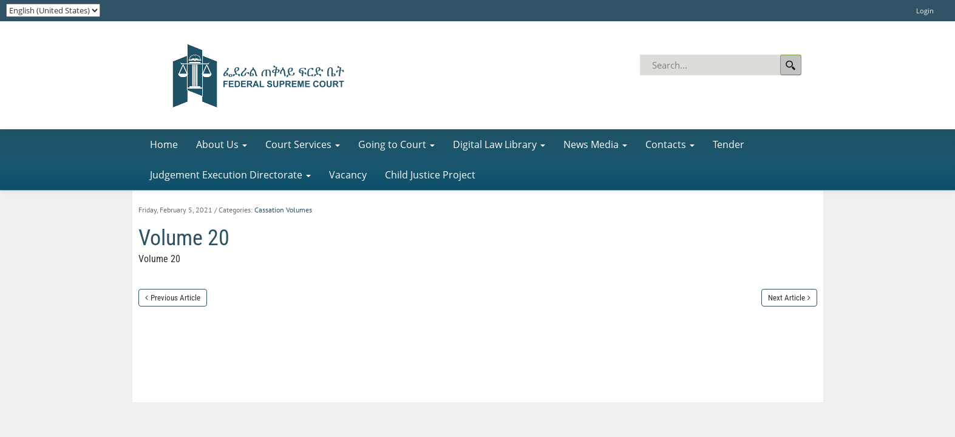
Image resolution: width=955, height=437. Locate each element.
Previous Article (175, 297)
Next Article (786, 297)
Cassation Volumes (283, 209)
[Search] (721, 65)
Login (925, 10)
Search (790, 65)
